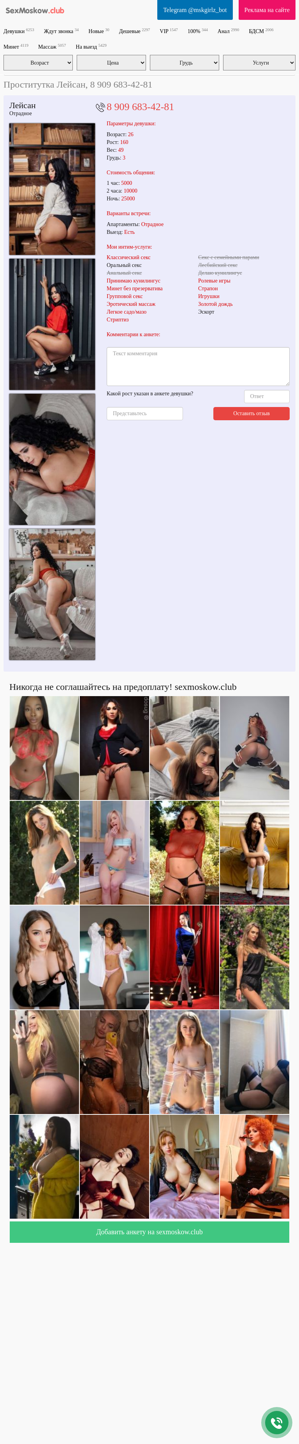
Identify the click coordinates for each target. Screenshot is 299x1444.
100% (198, 31)
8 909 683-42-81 (140, 106)
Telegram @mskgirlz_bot (195, 10)
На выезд (91, 46)
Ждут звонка (61, 31)
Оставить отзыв (251, 413)
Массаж (52, 46)
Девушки (19, 31)
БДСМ (261, 31)
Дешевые (134, 31)
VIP (169, 31)
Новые (98, 31)
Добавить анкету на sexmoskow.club (149, 1232)
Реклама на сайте (267, 10)
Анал (228, 31)
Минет (16, 46)
